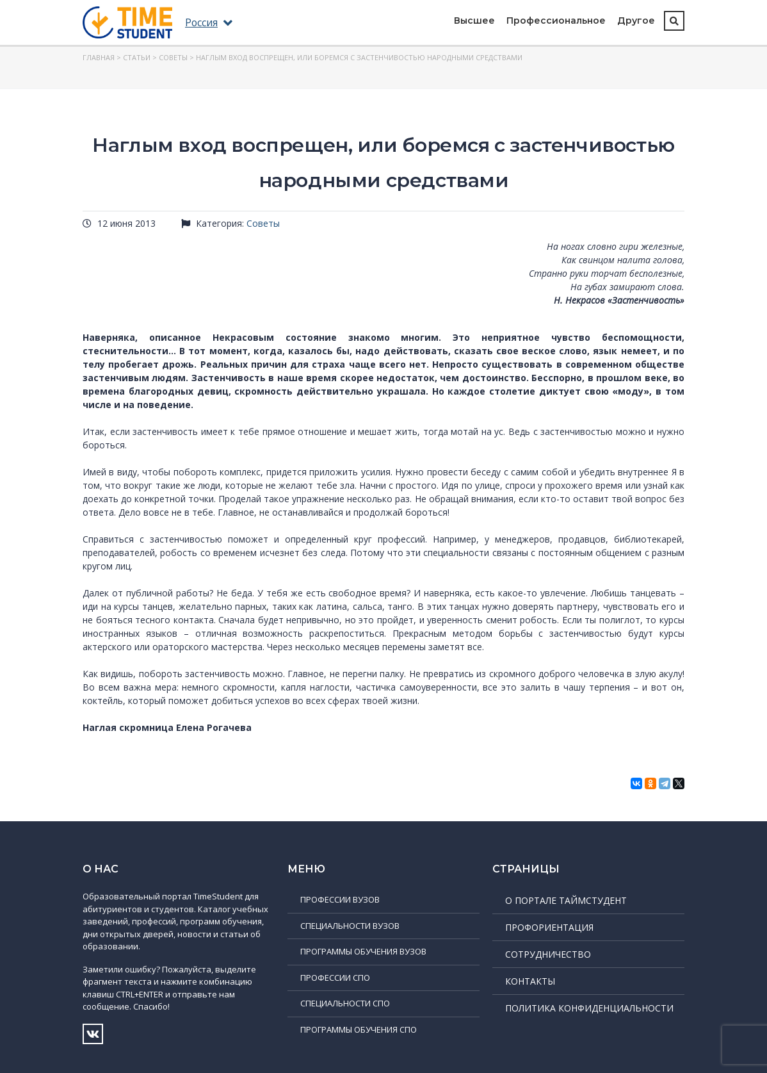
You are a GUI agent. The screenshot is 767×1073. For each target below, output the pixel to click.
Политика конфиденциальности (589, 1008)
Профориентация (549, 927)
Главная (99, 57)
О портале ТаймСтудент (566, 900)
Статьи (136, 57)
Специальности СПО (345, 1003)
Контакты (530, 981)
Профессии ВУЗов (340, 899)
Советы (173, 57)
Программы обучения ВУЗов (363, 951)
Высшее (474, 20)
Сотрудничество (548, 954)
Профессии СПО (335, 977)
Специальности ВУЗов (350, 925)
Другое (636, 20)
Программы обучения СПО (358, 1029)
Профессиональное (556, 20)
